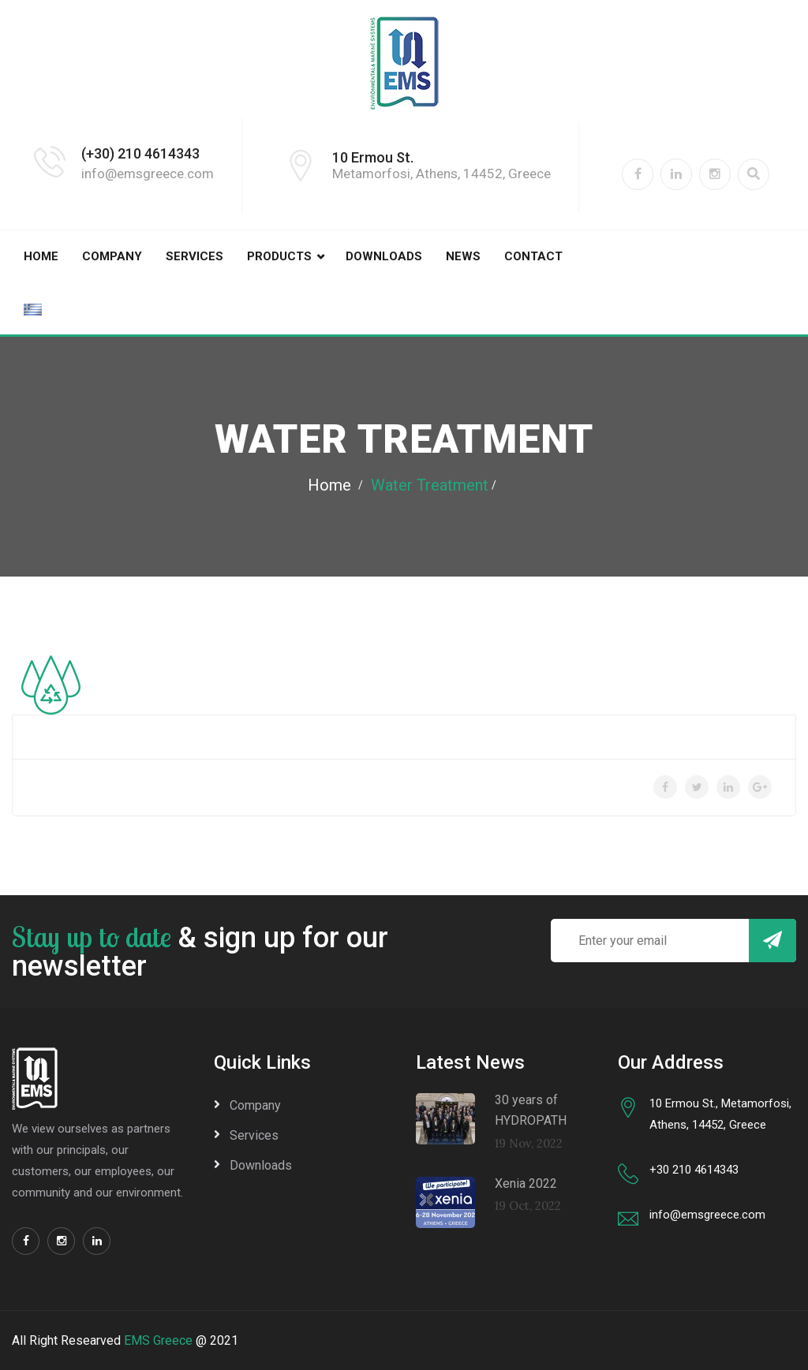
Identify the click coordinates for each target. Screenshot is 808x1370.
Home (41, 256)
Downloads (384, 256)
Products (279, 256)
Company (112, 256)
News (463, 256)
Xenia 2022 (526, 1183)
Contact (533, 256)
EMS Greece (158, 1340)
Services (194, 256)
